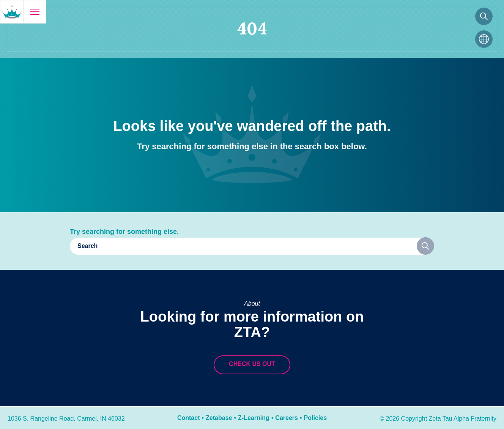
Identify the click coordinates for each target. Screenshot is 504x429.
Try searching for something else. (124, 231)
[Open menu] (34, 11)
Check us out (252, 364)
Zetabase (219, 418)
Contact (188, 418)
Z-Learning (253, 418)
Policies (315, 418)
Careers (286, 418)
